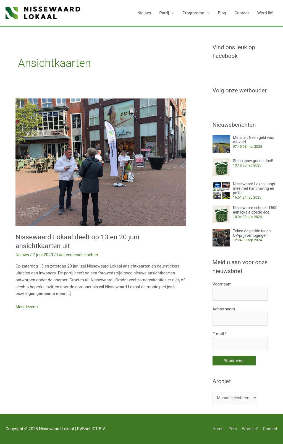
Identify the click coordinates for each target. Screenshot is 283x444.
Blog (222, 13)
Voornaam (222, 284)
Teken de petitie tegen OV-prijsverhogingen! (252, 233)
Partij (164, 13)
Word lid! (265, 13)
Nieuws (144, 13)
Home (217, 428)
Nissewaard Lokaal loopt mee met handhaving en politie (254, 188)
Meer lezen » (27, 306)
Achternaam (224, 309)
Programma (193, 13)
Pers (232, 428)
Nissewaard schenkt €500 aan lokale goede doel (255, 210)
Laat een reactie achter (78, 254)
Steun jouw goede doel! (253, 161)
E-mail (220, 333)
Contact (241, 13)
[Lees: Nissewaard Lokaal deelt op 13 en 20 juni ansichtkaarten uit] (100, 162)
